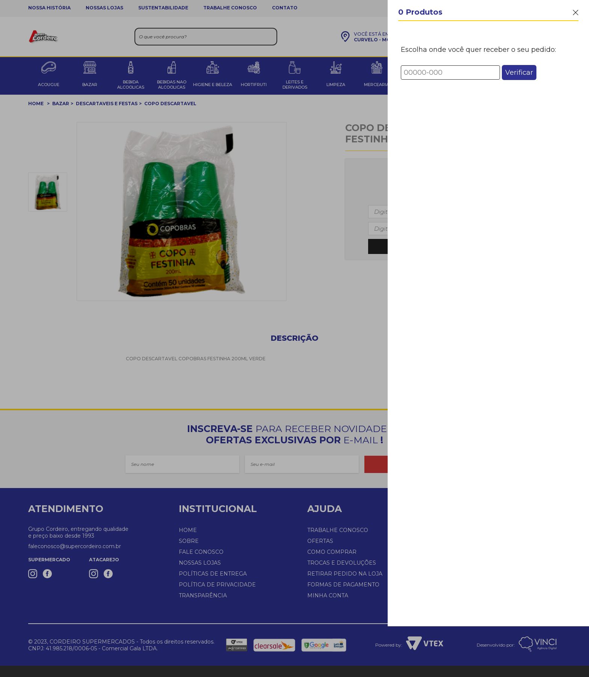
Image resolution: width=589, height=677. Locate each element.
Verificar (519, 72)
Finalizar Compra (488, 650)
